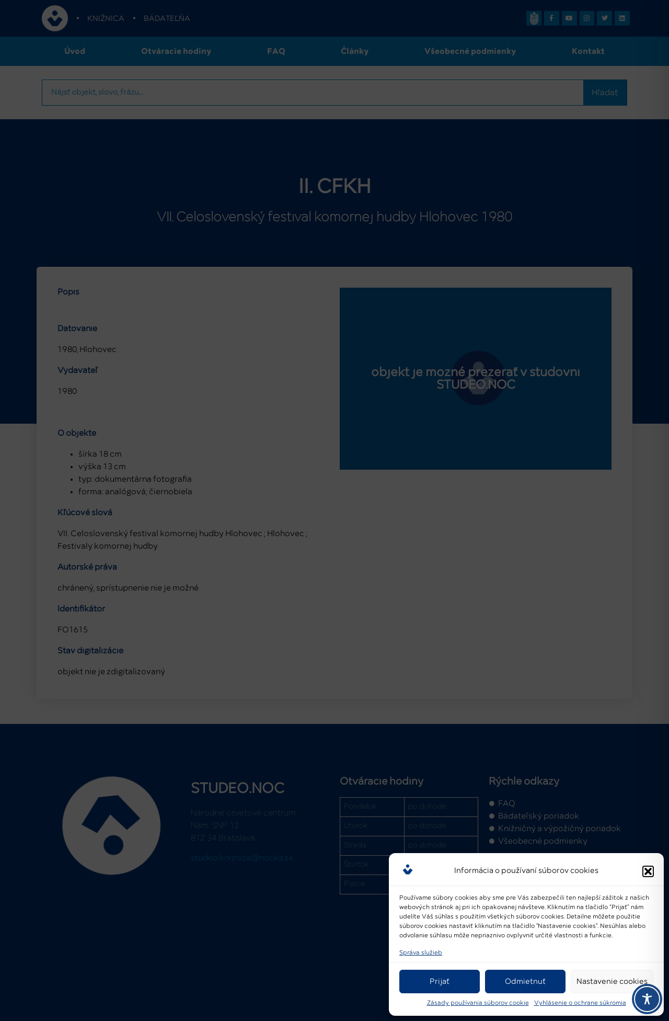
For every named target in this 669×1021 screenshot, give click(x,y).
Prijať (439, 981)
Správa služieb (420, 953)
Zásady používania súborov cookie (478, 1003)
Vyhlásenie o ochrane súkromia (580, 1003)
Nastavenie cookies (612, 981)
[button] (648, 869)
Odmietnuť (525, 981)
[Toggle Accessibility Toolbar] (647, 999)
